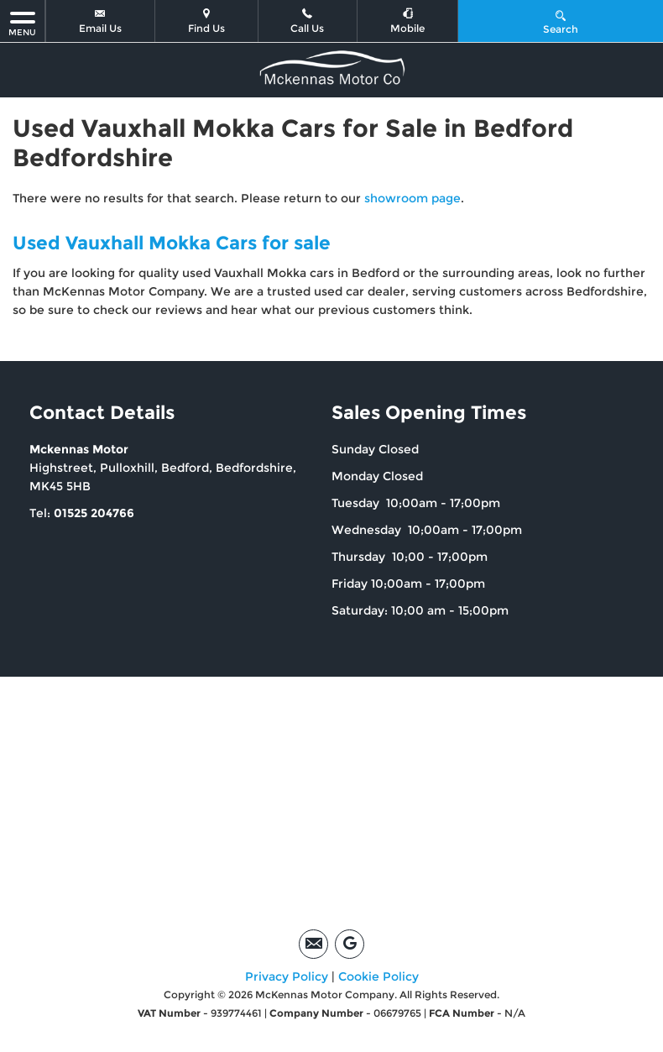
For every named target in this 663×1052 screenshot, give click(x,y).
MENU (22, 23)
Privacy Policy (286, 976)
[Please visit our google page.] (349, 944)
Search (560, 21)
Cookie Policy (378, 976)
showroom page (412, 198)
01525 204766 (94, 513)
